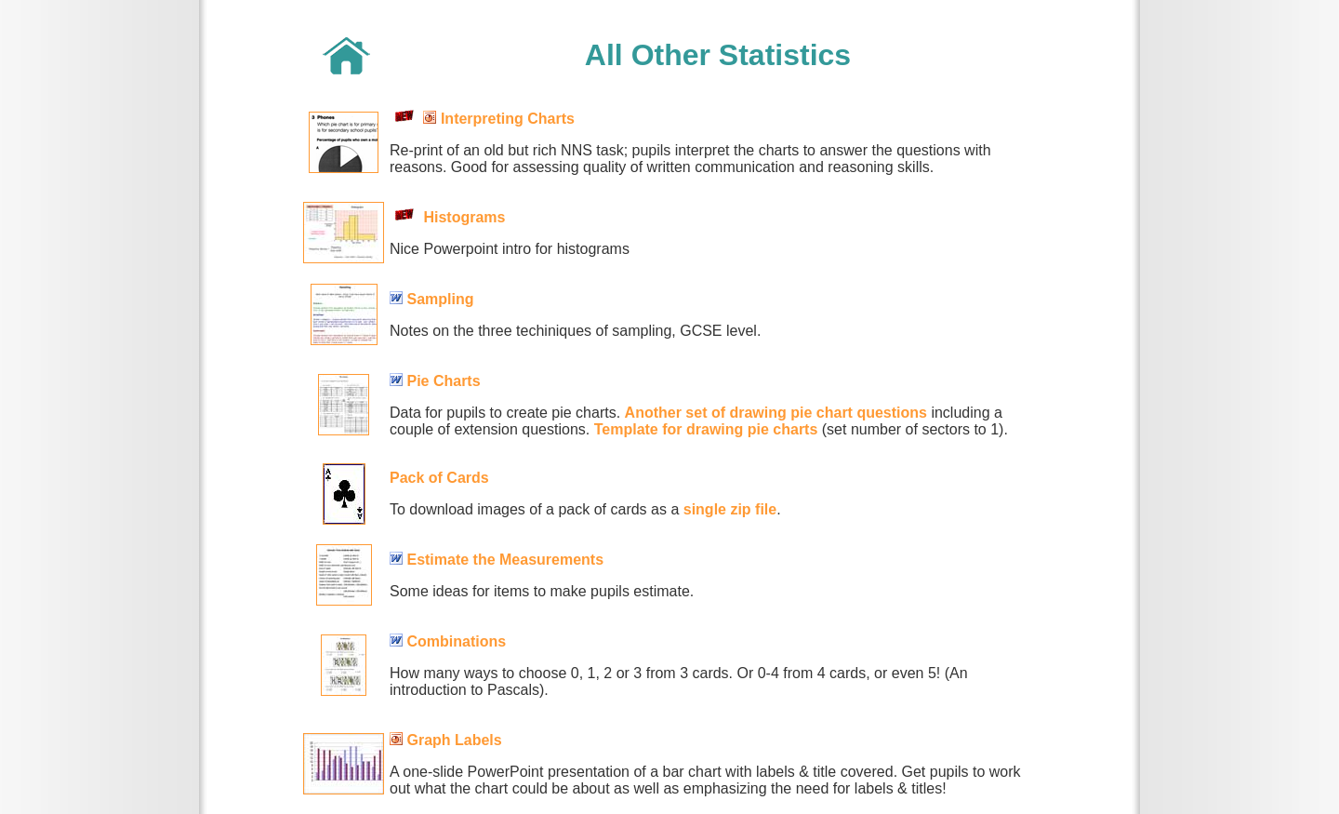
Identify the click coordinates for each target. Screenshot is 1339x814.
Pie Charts (443, 381)
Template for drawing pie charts (706, 429)
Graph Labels (453, 740)
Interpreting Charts (508, 119)
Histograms (464, 217)
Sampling (439, 299)
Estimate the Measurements (504, 559)
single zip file (729, 509)
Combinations (456, 641)
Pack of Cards (439, 478)
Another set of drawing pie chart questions (776, 412)
